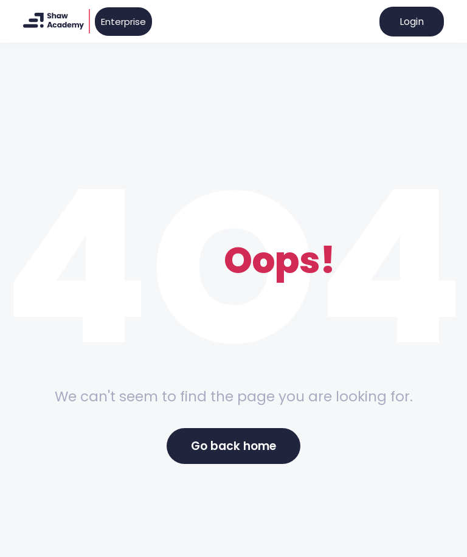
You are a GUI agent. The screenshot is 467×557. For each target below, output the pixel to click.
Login (412, 22)
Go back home (233, 446)
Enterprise (123, 21)
